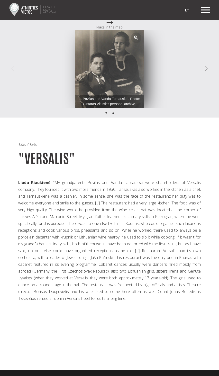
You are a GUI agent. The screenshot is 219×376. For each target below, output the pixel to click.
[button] (136, 37)
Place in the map (109, 27)
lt (187, 10)
